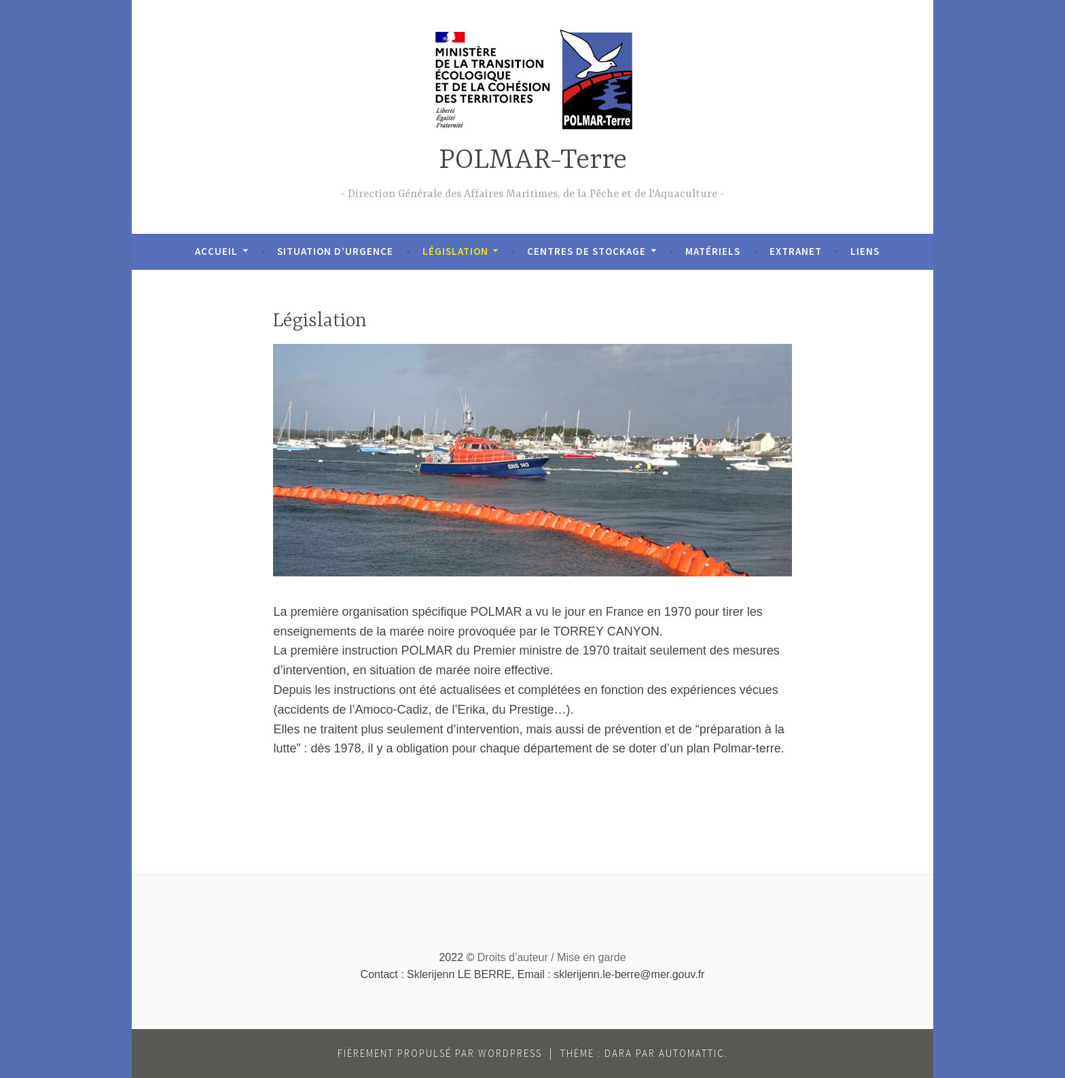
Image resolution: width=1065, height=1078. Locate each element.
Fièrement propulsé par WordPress (440, 1053)
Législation (455, 251)
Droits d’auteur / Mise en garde (551, 957)
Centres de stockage (586, 251)
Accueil (216, 251)
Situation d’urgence (335, 251)
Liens (865, 251)
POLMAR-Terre (533, 161)
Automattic (692, 1053)
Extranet (796, 251)
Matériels (712, 251)
